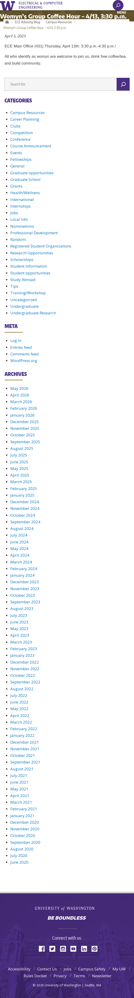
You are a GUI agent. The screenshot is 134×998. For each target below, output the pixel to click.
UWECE (43, 5)
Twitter (54, 948)
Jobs (14, 212)
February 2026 (23, 408)
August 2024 (21, 528)
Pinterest (96, 948)
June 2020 (19, 862)
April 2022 (19, 715)
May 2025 (19, 468)
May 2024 (19, 548)
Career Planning (24, 119)
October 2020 (22, 835)
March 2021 (21, 802)
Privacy (60, 975)
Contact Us (47, 969)
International (22, 199)
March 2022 (21, 722)
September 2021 (25, 762)
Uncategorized (23, 299)
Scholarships (21, 259)
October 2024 (22, 515)
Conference (20, 139)
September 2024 (25, 521)
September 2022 (25, 682)
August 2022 (21, 688)
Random (18, 239)
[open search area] (118, 5)
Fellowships (21, 159)
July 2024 (18, 535)
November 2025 (24, 428)
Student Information (28, 266)
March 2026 (21, 401)
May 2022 (19, 708)
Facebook (43, 948)
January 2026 (22, 415)
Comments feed (24, 354)
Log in (15, 340)
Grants (16, 186)
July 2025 (18, 455)
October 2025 (22, 435)
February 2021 (23, 808)
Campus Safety (92, 969)
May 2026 (19, 388)
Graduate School (25, 179)
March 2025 (21, 481)
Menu (121, 12)
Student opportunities (30, 273)
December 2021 (24, 742)
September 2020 (25, 842)
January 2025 (22, 495)
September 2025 (25, 441)
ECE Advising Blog (27, 22)
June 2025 (19, 461)
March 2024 (21, 562)
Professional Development (34, 232)
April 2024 (19, 555)
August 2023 (21, 608)
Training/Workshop (28, 292)
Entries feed (21, 347)
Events (16, 152)
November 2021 (24, 748)
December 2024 (24, 501)
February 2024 (23, 568)
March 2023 (21, 642)
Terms (79, 975)
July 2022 (18, 695)
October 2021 (22, 755)
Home (6, 22)
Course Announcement (30, 146)
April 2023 (19, 635)
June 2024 (19, 542)
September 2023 (25, 602)
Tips (14, 286)
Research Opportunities (31, 252)
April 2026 (19, 395)
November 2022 (24, 668)
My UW (119, 969)
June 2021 (19, 782)
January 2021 (22, 815)
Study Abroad (23, 279)
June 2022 (19, 702)
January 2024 (22, 575)
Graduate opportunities (32, 172)
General (17, 166)
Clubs (15, 126)
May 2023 (19, 628)
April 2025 (19, 475)
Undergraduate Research (33, 312)
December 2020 (24, 822)
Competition (21, 132)
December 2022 (24, 662)
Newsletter (102, 975)
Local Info (19, 219)
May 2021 (19, 789)
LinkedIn (85, 948)
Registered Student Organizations (40, 246)
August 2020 (21, 849)
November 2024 (24, 508)
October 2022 (22, 675)
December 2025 (24, 421)
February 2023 (23, 648)
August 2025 (21, 448)
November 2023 (24, 588)
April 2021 (19, 795)
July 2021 (18, 775)
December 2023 (24, 581)
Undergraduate (24, 306)
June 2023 (19, 622)
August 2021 (21, 768)
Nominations (22, 226)
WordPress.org (23, 360)
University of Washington (8, 5)
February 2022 (23, 728)
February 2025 (23, 488)
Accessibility (19, 969)
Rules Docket (35, 975)
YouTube (75, 948)
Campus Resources (59, 22)
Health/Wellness (25, 192)
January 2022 (22, 735)
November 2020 (24, 828)
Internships (20, 206)
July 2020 (18, 855)
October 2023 (22, 595)
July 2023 (18, 615)
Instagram (64, 948)
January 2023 (22, 655)
